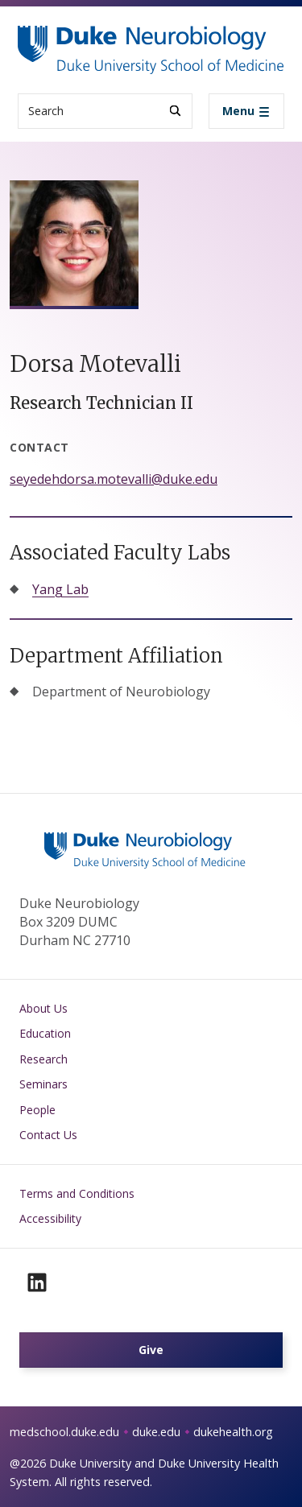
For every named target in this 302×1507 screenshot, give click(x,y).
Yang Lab (60, 589)
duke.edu (156, 1431)
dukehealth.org (233, 1431)
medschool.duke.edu (64, 1431)
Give (151, 1349)
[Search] (175, 110)
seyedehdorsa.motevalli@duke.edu (113, 479)
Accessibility (50, 1218)
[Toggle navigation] (246, 111)
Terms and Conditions (76, 1193)
